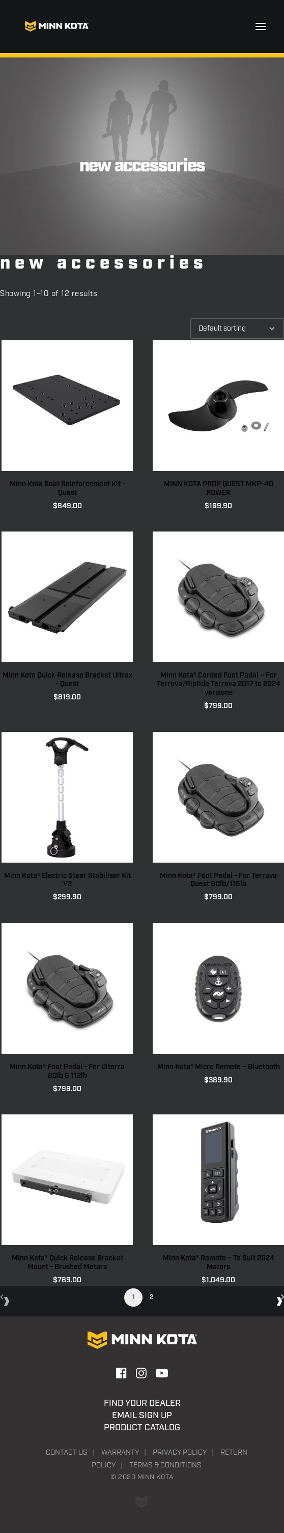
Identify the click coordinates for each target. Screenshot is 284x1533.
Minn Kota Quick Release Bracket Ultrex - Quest (67, 680)
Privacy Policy (180, 1452)
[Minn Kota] (56, 26)
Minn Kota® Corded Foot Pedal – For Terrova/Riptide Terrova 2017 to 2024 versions (218, 684)
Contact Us (67, 1452)
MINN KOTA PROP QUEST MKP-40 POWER (218, 488)
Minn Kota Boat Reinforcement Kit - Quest (67, 488)
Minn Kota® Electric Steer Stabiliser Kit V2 (67, 880)
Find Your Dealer (142, 1403)
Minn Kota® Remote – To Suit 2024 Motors (218, 1263)
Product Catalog (142, 1427)
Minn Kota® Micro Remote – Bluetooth (218, 1067)
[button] (260, 26)
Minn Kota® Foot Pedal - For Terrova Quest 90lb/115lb (218, 880)
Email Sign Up (142, 1415)
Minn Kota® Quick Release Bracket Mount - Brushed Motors (67, 1263)
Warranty (120, 1452)
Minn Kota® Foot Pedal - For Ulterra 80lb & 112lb (67, 1071)
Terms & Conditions (165, 1465)
